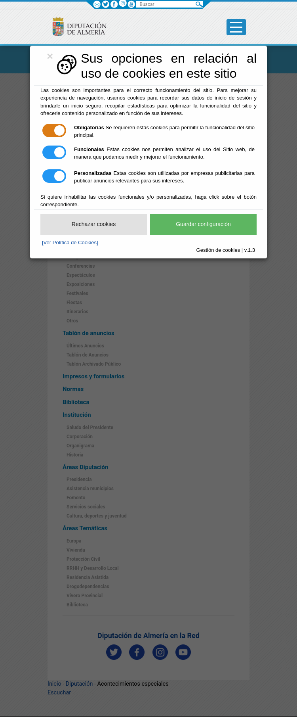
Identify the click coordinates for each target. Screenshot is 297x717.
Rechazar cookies (94, 224)
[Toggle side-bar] (236, 27)
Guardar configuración (203, 224)
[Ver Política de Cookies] (70, 242)
